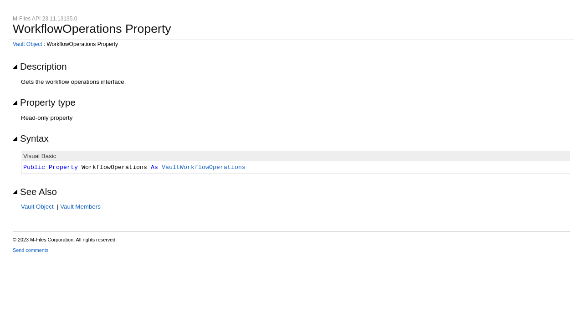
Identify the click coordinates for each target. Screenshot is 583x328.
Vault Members (80, 206)
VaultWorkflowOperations (203, 168)
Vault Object (27, 44)
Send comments (30, 250)
